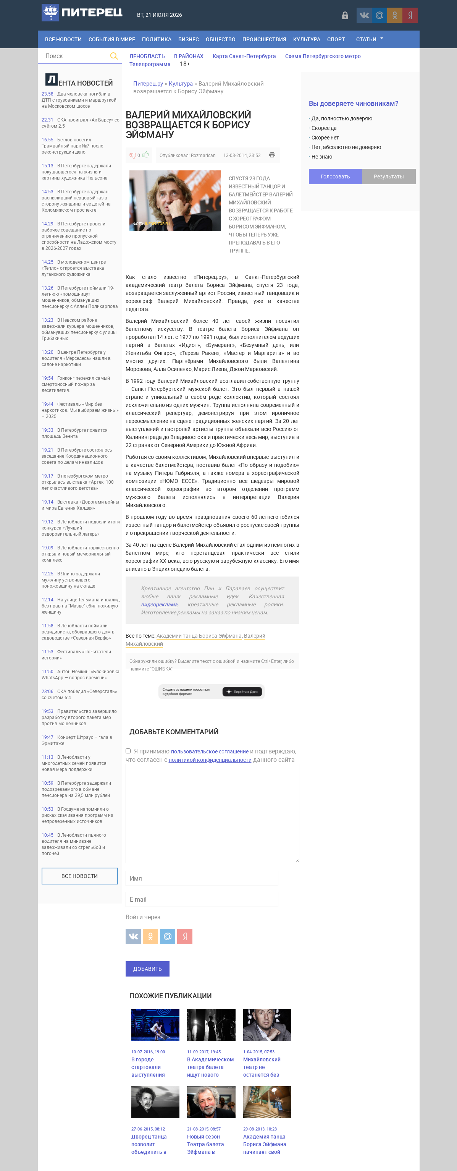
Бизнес (188, 39)
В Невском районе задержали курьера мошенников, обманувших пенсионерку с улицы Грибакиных (79, 329)
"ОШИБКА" (161, 669)
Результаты (389, 176)
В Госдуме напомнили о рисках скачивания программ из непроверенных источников (77, 815)
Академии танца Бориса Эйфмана (199, 635)
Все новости (79, 875)
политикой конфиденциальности (210, 759)
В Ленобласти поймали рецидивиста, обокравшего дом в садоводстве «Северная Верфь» (78, 631)
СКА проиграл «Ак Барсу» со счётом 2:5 (80, 123)
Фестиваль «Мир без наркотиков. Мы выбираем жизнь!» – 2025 (80, 410)
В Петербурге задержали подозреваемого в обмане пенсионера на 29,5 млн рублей (76, 789)
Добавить (147, 968)
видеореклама (159, 604)
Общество (221, 39)
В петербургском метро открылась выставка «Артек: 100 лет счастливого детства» (78, 482)
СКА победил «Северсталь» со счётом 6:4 (79, 694)
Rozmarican (203, 155)
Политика (156, 39)
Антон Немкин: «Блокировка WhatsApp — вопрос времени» (80, 674)
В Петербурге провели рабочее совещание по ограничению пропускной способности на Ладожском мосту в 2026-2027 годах (79, 235)
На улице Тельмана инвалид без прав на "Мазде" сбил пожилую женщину (80, 605)
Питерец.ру (148, 83)
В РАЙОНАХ (188, 56)
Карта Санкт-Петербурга (244, 56)
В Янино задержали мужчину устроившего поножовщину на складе (71, 579)
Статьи (366, 39)
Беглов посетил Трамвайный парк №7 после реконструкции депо (72, 145)
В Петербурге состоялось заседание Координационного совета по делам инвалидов (77, 456)
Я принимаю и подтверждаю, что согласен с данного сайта (211, 755)
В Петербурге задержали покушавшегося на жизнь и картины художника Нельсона (76, 171)
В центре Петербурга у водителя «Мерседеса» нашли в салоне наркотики (76, 358)
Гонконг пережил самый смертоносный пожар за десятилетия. (76, 384)
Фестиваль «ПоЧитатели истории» (76, 654)
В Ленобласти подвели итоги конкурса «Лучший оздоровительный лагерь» (81, 527)
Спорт (336, 39)
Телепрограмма (150, 64)
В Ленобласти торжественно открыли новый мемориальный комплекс (80, 553)
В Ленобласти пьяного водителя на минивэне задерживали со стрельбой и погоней (74, 844)
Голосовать (335, 176)
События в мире (112, 39)
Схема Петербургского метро (323, 56)
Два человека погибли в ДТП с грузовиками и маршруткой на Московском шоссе (79, 100)
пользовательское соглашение (210, 751)
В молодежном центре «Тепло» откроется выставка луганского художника (74, 268)
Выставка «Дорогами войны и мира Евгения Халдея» (80, 505)
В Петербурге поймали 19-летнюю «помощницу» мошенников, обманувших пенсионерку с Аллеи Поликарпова (80, 297)
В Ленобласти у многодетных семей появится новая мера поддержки (74, 763)
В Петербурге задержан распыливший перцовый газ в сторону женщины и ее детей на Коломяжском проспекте (76, 200)
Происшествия (264, 39)
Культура (306, 39)
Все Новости (63, 39)
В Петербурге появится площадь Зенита (75, 433)
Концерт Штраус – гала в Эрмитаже (77, 740)
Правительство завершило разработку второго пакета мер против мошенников (79, 717)
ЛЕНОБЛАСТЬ (147, 56)
